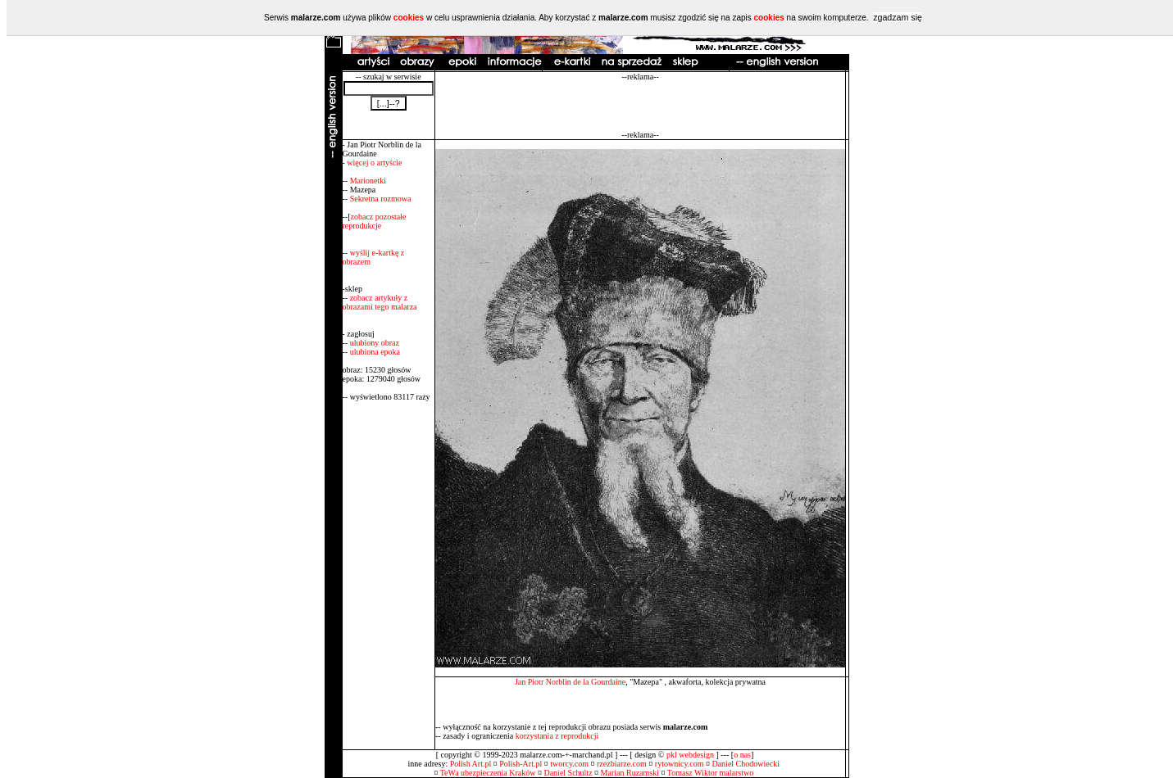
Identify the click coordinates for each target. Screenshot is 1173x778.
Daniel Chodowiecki (745, 763)
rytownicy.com (679, 763)
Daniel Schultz (567, 772)
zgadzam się (897, 17)
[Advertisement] (640, 105)
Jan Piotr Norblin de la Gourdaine (570, 681)
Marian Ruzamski (630, 772)
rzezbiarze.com (622, 763)
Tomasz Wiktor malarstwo (710, 772)
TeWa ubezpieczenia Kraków (488, 772)
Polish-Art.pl (520, 763)
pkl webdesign (690, 754)
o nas (742, 754)
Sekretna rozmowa (380, 198)
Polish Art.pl (471, 763)
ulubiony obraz (374, 342)
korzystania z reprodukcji (557, 735)
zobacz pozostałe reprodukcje (375, 221)
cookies (408, 17)
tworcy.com (569, 763)
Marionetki (368, 180)
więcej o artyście (374, 162)
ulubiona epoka (375, 351)
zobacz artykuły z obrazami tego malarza (380, 302)
